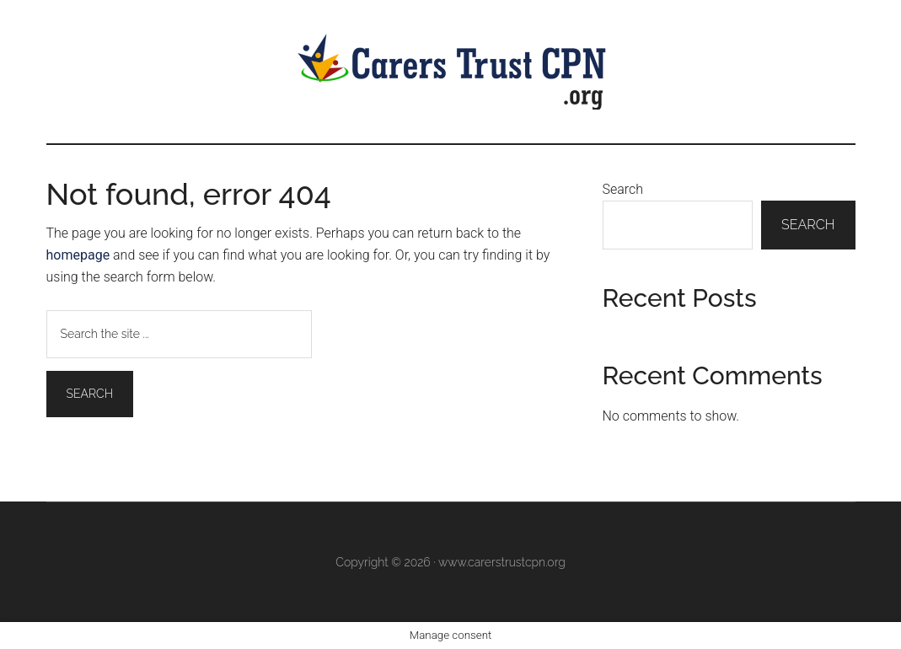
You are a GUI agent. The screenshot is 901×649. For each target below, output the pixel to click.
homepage (78, 255)
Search (623, 189)
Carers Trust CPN (450, 72)
